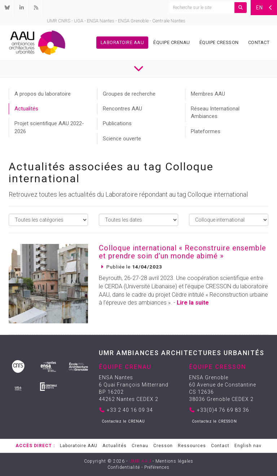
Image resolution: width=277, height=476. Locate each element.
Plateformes (205, 131)
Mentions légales (174, 461)
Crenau (140, 445)
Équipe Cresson (219, 42)
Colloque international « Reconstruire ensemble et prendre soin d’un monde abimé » (182, 252)
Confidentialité (123, 467)
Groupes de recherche (129, 94)
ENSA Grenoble (133, 20)
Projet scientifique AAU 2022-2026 (49, 127)
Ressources (192, 445)
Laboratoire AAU (122, 42)
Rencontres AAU (122, 108)
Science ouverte (122, 138)
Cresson (163, 445)
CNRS (64, 20)
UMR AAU (140, 461)
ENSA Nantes (100, 20)
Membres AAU (208, 94)
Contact (259, 42)
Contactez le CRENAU (123, 421)
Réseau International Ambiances (215, 112)
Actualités (26, 108)
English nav (247, 445)
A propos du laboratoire (42, 94)
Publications (117, 123)
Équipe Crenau (171, 42)
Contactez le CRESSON (214, 421)
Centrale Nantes (168, 20)
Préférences (157, 467)
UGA (78, 20)
